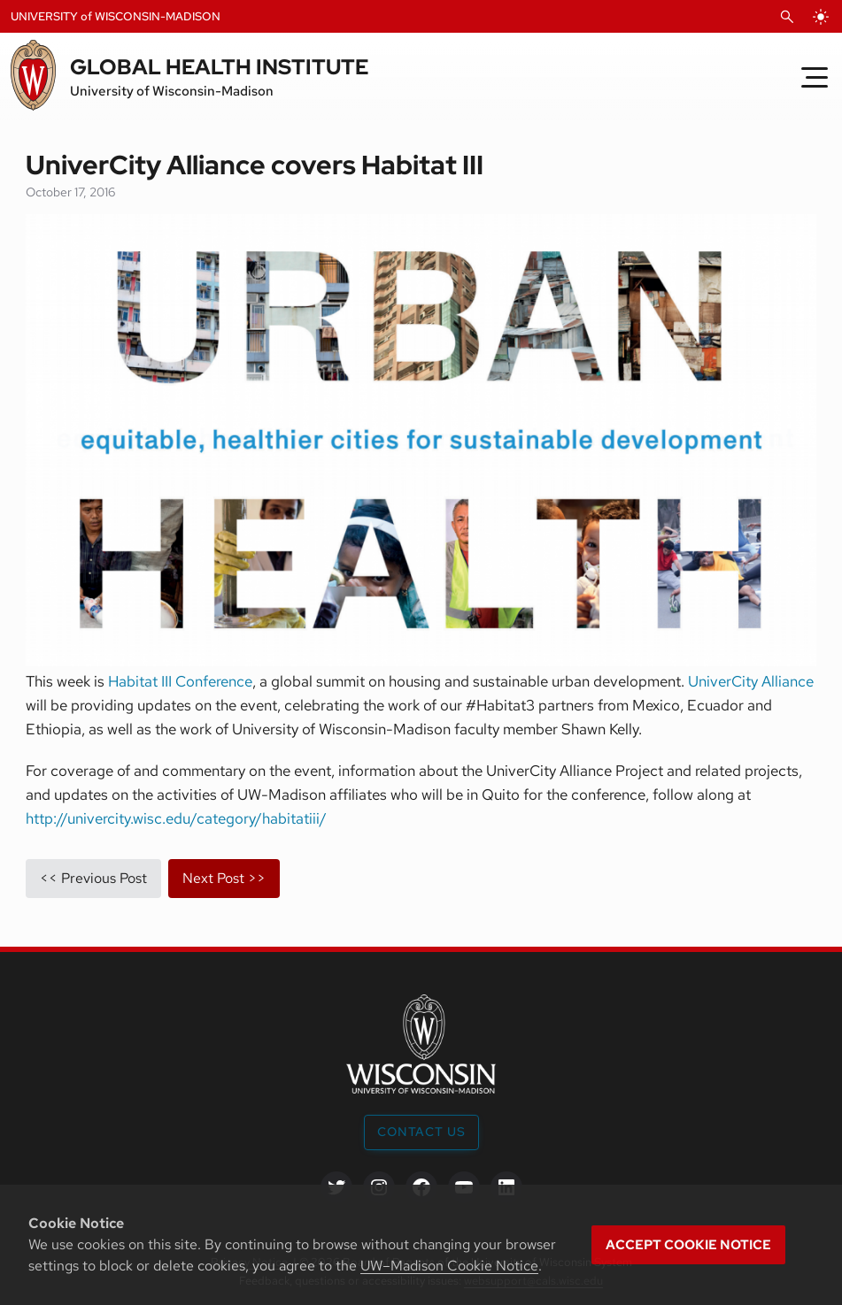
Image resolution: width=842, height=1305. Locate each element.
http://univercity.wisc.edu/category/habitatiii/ (176, 818)
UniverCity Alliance (751, 681)
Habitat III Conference (180, 681)
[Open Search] (787, 17)
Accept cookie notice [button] (688, 1245)
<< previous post (93, 878)
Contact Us (421, 1132)
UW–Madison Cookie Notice (449, 1265)
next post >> (224, 878)
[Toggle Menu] (814, 77)
